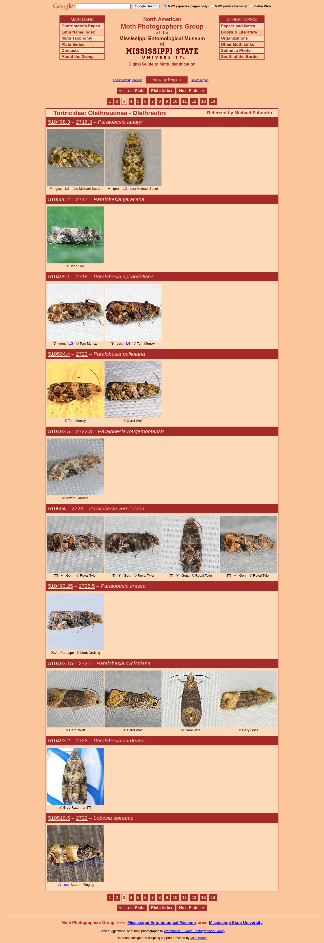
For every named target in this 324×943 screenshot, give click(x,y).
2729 (82, 818)
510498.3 (59, 122)
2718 (82, 276)
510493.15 (60, 663)
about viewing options (127, 80)
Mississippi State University (236, 922)
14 (213, 101)
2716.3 (84, 122)
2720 (82, 354)
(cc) (75, 189)
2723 (77, 508)
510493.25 (60, 586)
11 (184, 101)
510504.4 (59, 354)
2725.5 (87, 586)
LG (67, 189)
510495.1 (59, 276)
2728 (82, 740)
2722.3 (84, 431)
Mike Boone (199, 938)
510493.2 (59, 740)
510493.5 (59, 431)
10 (175, 101)
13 (203, 101)
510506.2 (59, 199)
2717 (82, 199)
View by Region (167, 80)
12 (194, 101)
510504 (57, 508)
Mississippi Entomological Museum (161, 922)
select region (200, 80)
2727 (84, 663)
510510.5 (59, 818)
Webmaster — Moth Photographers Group (194, 931)
